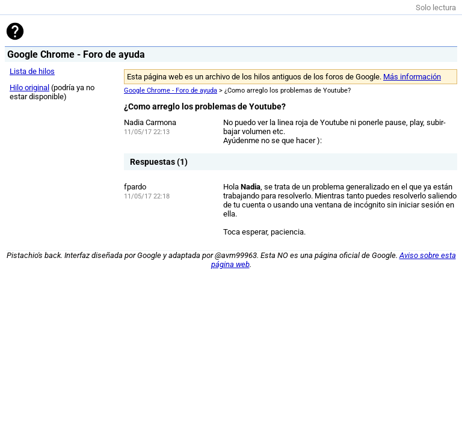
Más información (412, 76)
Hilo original (29, 87)
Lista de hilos (32, 71)
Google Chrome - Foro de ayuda (170, 90)
